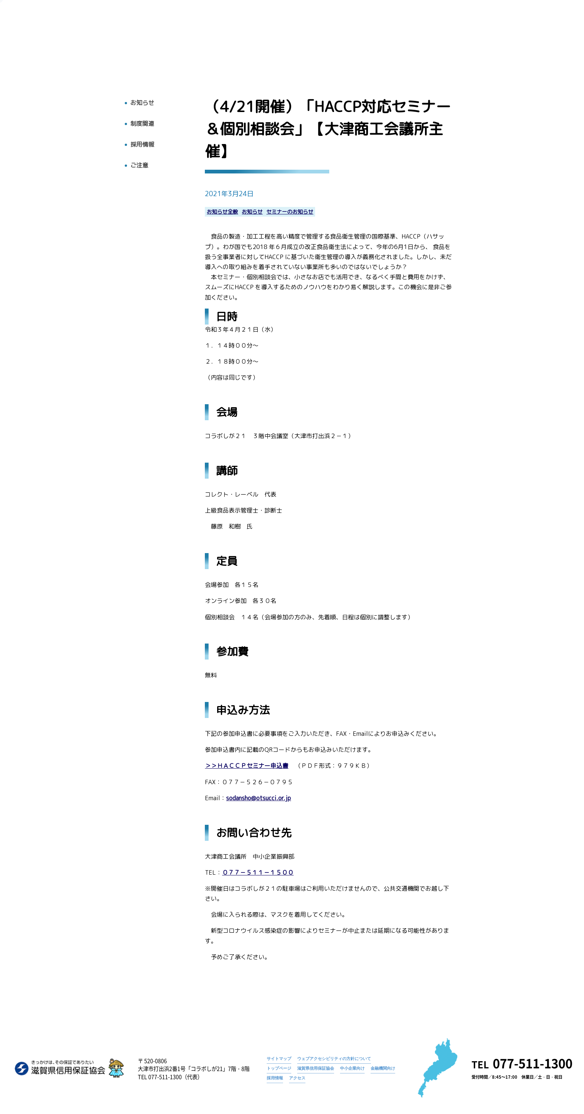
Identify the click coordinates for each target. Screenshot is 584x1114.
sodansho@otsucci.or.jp (258, 798)
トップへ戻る (36, 55)
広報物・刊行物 (426, 40)
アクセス (542, 40)
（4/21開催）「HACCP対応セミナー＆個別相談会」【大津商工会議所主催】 (483, 28)
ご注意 (139, 165)
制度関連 (142, 123)
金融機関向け (383, 1068)
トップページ (350, 28)
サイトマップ (279, 1058)
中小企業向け (352, 1068)
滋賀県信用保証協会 (315, 1068)
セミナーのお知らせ (289, 212)
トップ (313, 40)
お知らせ (385, 28)
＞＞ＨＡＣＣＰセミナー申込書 (246, 765)
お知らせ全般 (222, 212)
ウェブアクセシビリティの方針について (334, 1058)
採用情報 (506, 40)
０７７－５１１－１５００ (257, 872)
